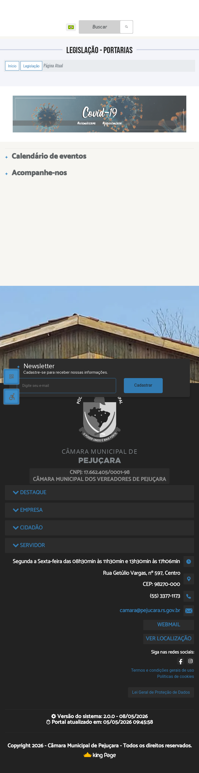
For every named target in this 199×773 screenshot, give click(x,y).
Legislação (31, 65)
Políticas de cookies (175, 676)
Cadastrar (143, 385)
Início (12, 65)
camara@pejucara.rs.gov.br (150, 610)
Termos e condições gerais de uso (162, 670)
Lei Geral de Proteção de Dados (161, 692)
